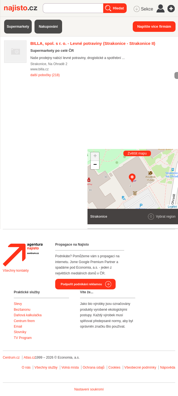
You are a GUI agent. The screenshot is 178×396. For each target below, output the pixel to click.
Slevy (18, 304)
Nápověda (167, 367)
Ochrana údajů (94, 367)
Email (18, 326)
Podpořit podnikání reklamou (81, 284)
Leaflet (172, 206)
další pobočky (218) (45, 75)
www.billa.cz (39, 69)
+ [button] (95, 156)
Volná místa (70, 367)
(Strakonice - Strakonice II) (92, 43)
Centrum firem (24, 321)
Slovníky (20, 332)
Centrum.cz (11, 357)
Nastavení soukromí (89, 389)
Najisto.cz (23, 8)
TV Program (23, 338)
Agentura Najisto (22, 254)
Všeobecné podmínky (140, 367)
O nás (26, 367)
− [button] (95, 165)
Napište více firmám (154, 26)
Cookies (114, 367)
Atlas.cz (29, 357)
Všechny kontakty (16, 270)
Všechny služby (46, 367)
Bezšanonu (22, 310)
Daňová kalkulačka (28, 315)
